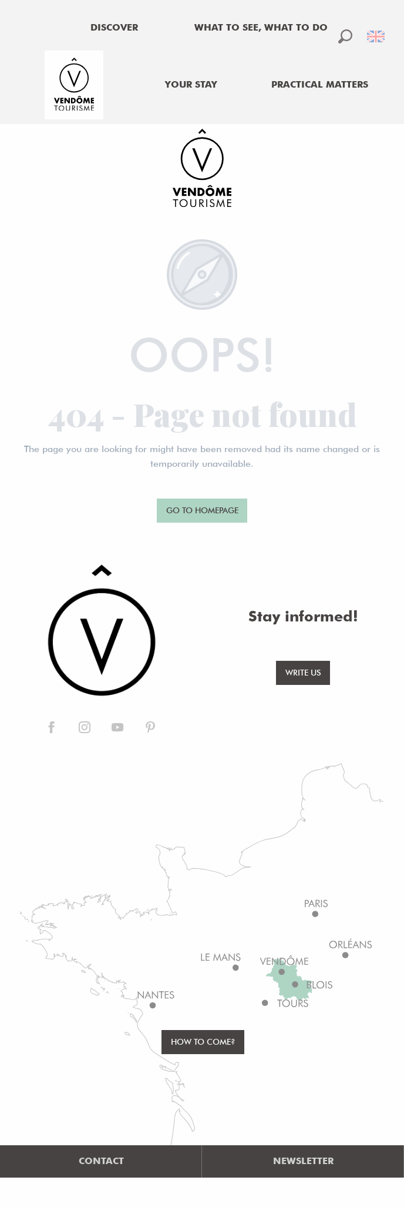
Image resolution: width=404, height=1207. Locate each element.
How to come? (203, 1041)
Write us (303, 672)
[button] (345, 36)
